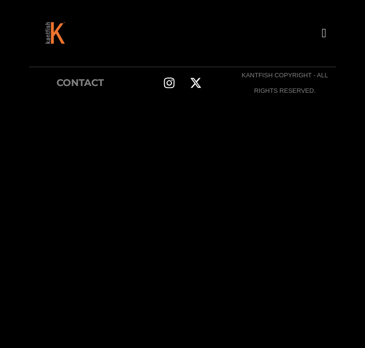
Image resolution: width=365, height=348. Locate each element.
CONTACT (80, 82)
